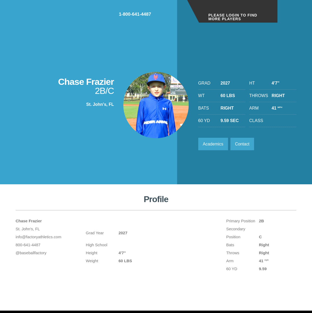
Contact (243, 144)
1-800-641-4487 (162, 15)
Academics (213, 144)
